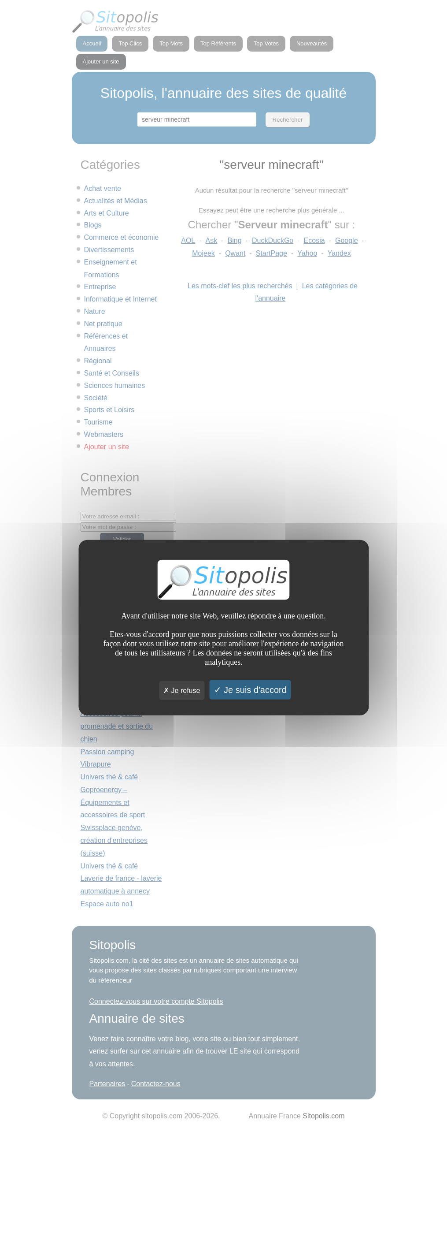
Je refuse (181, 690)
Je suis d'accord (250, 690)
